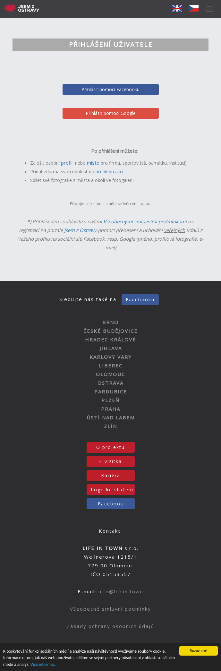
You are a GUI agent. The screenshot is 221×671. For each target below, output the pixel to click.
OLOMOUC (110, 374)
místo (93, 162)
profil (66, 162)
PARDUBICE (110, 391)
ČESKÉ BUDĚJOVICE (110, 331)
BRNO (110, 322)
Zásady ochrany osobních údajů (110, 626)
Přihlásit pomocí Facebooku (110, 89)
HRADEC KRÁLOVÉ (110, 339)
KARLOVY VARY (110, 357)
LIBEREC (111, 365)
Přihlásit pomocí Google (111, 113)
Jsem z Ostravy (80, 230)
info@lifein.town (120, 591)
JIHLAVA (110, 348)
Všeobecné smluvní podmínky (110, 609)
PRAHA (110, 409)
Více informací (43, 664)
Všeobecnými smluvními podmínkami (145, 221)
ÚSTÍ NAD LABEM (111, 417)
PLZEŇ (110, 400)
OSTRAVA (110, 383)
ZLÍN (110, 426)
